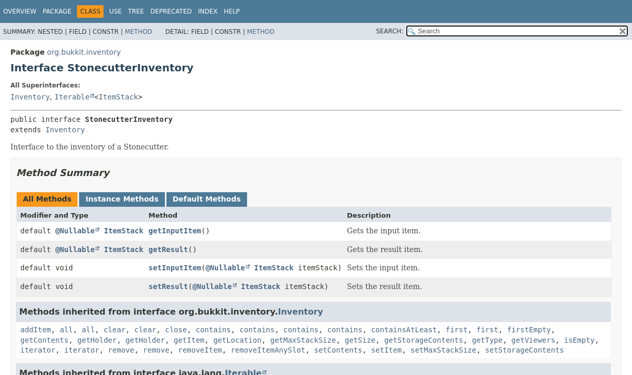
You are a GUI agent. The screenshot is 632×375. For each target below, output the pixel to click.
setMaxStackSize (443, 350)
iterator (37, 350)
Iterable (72, 97)
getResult (168, 249)
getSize (360, 340)
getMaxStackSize (303, 340)
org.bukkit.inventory (84, 52)
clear (114, 330)
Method (138, 31)
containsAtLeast (403, 330)
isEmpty (579, 340)
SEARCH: (390, 31)
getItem (189, 340)
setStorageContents (524, 350)
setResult (168, 286)
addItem (35, 330)
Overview (19, 11)
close (176, 330)
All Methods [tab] (47, 199)
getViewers (533, 340)
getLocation (237, 340)
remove (121, 350)
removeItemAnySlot (268, 350)
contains (213, 330)
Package (57, 11)
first (457, 330)
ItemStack (118, 97)
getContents (44, 340)
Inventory (30, 97)
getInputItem (175, 231)
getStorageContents (423, 340)
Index (208, 11)
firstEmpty (529, 330)
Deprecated (171, 11)
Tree (136, 11)
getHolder (97, 340)
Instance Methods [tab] (121, 199)
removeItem (200, 350)
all (66, 330)
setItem (386, 350)
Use (115, 11)
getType (487, 340)
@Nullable (75, 231)
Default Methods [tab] (207, 199)
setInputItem (175, 268)
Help (232, 11)
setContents (338, 350)
